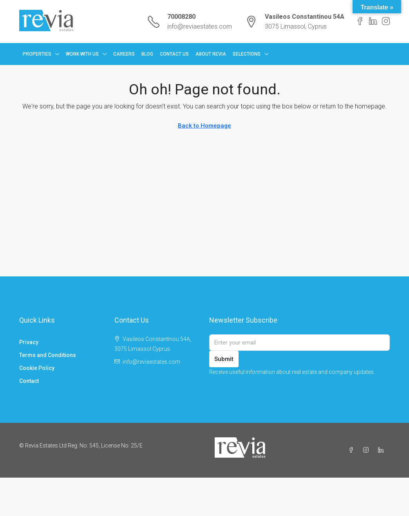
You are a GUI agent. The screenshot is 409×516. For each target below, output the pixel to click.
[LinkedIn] (382, 450)
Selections (247, 54)
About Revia (210, 54)
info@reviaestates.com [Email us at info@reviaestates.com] (151, 362)
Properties (37, 54)
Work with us (82, 54)
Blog (147, 54)
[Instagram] (367, 450)
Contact (29, 381)
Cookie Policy (36, 368)
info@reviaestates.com (199, 26)
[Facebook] (352, 450)
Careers (124, 54)
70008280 (181, 16)
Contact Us (174, 54)
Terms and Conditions (47, 355)
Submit (223, 359)
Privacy (28, 342)
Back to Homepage (204, 125)
